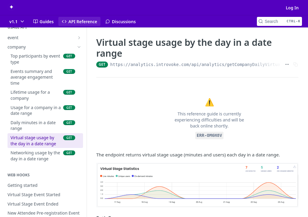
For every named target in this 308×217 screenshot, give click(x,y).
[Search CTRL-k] (279, 21)
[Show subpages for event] (79, 37)
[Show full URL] (287, 64)
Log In (292, 8)
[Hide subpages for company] (79, 47)
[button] (197, 185)
